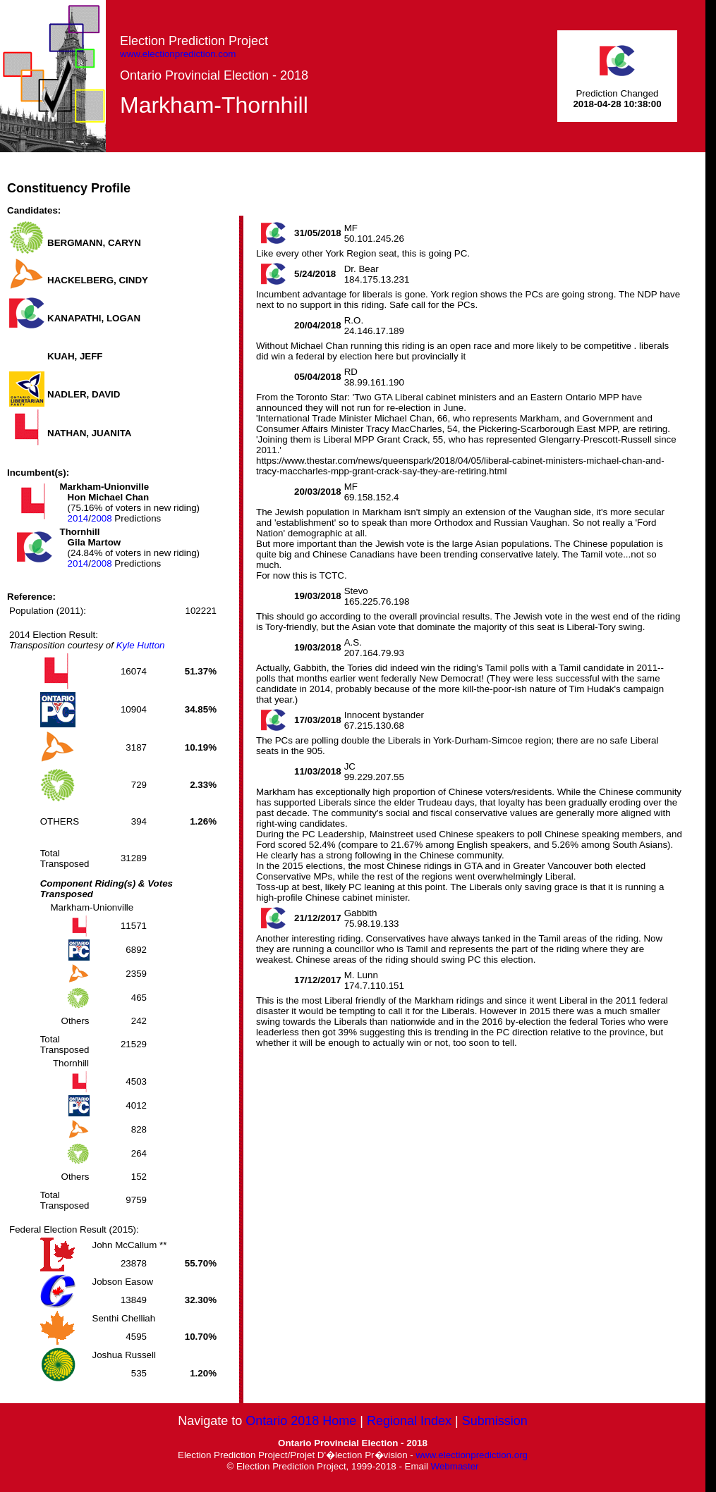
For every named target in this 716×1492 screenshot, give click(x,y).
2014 (78, 518)
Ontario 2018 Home (300, 1421)
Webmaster (455, 1466)
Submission (495, 1421)
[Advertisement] (448, 184)
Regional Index (409, 1421)
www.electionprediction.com (178, 54)
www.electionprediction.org (471, 1455)
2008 (101, 518)
